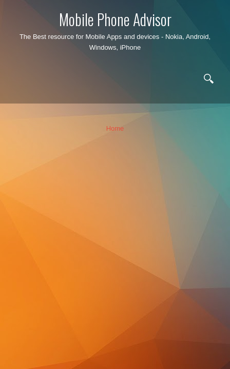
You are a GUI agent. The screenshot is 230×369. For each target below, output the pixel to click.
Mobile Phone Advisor (115, 19)
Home (115, 128)
